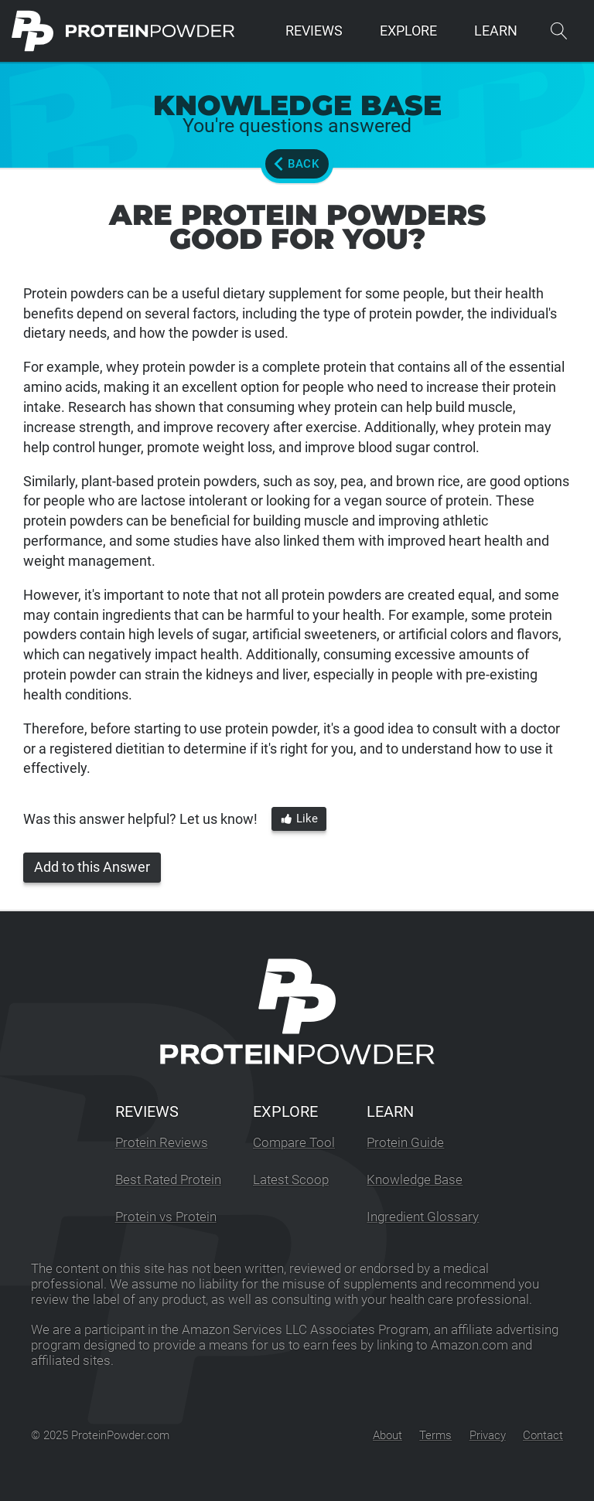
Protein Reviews (161, 1142)
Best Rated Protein (168, 1180)
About (387, 1435)
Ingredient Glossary (423, 1217)
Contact (543, 1435)
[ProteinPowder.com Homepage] (123, 31)
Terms (435, 1435)
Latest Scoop (291, 1180)
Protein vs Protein (166, 1217)
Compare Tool (294, 1142)
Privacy (487, 1435)
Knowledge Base (415, 1180)
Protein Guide (405, 1142)
